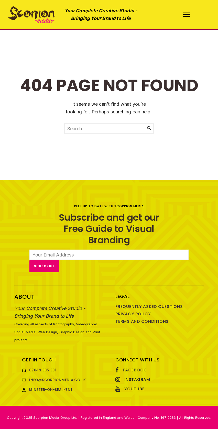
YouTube (134, 389)
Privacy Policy (133, 314)
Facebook (134, 370)
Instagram (137, 379)
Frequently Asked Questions (149, 306)
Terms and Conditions (142, 321)
